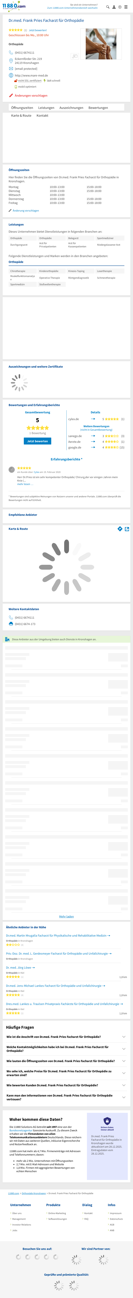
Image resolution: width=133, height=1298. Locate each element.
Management (19, 1218)
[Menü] (127, 6)
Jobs (14, 1230)
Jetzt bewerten (37, 441)
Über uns (17, 1213)
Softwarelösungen (57, 1218)
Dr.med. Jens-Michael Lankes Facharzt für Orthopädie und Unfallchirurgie (53, 986)
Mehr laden (66, 916)
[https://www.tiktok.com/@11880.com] (27, 1257)
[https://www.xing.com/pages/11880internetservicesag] (46, 1257)
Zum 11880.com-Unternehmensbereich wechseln (72, 7)
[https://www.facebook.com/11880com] (18, 1257)
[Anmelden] (115, 7)
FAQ (86, 1218)
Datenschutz (116, 1218)
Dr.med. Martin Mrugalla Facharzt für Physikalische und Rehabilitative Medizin (56, 935)
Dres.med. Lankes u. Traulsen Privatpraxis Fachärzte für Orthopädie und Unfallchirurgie (62, 1004)
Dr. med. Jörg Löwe (18, 967)
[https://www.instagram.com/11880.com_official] (37, 1257)
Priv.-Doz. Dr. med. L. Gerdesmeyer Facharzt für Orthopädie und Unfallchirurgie (57, 953)
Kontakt (42, 115)
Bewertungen (98, 107)
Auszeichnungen (71, 107)
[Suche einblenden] (109, 6)
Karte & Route (21, 115)
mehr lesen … (25, 484)
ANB (112, 1230)
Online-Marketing (57, 1213)
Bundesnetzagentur (20, 1130)
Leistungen (46, 107)
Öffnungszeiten (22, 107)
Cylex (36, 472)
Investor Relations (21, 1224)
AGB (112, 1224)
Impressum (116, 1213)
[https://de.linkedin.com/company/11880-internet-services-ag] (55, 1257)
